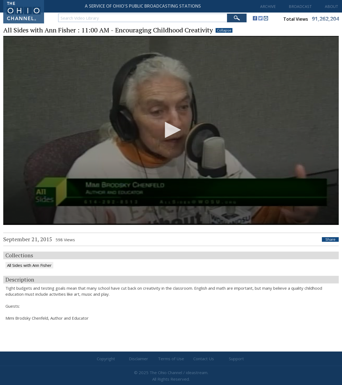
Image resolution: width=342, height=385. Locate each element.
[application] (171, 130)
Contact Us (203, 358)
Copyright (106, 358)
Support (236, 358)
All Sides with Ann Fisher (29, 265)
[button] (171, 130)
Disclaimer (138, 358)
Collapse (224, 30)
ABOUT (331, 6)
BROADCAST (300, 6)
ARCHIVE (268, 6)
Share (330, 239)
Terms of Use (171, 358)
